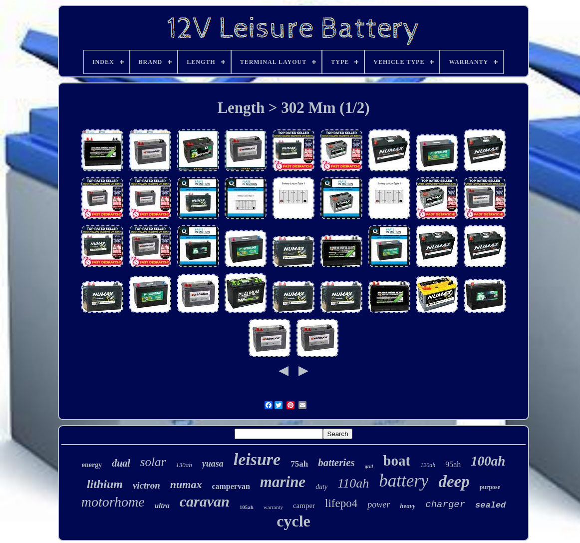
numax (186, 484)
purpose (490, 487)
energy (92, 465)
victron (146, 485)
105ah (247, 507)
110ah (353, 483)
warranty (273, 507)
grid (369, 466)
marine (282, 482)
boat (396, 461)
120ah (427, 465)
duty (321, 487)
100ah (488, 461)
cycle (293, 521)
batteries (336, 463)
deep (453, 482)
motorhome (113, 502)
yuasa (213, 464)
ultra (162, 506)
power (378, 505)
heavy (407, 506)
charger (445, 504)
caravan (205, 501)
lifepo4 (341, 503)
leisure (257, 459)
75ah (299, 464)
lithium (105, 484)
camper (304, 506)
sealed (490, 505)
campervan (231, 486)
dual (121, 463)
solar (153, 462)
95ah (453, 464)
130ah (184, 465)
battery (403, 481)
